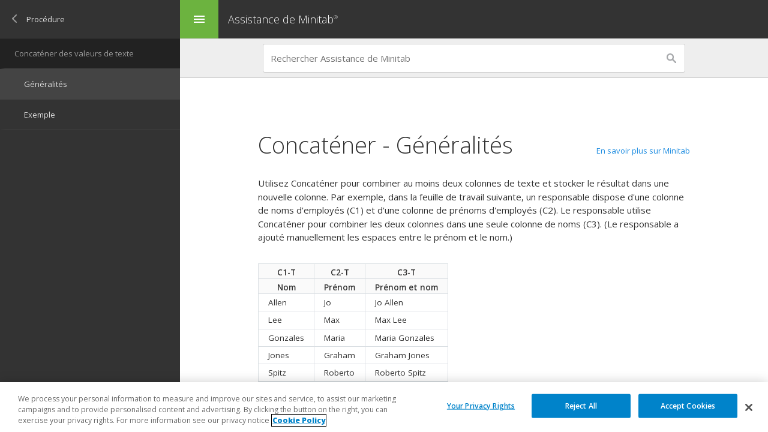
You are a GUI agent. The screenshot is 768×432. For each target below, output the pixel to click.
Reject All (581, 405)
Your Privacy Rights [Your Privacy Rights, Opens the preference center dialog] (481, 405)
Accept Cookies (688, 405)
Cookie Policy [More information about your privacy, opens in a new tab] (298, 420)
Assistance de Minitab (284, 19)
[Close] (749, 407)
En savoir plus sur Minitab (643, 150)
